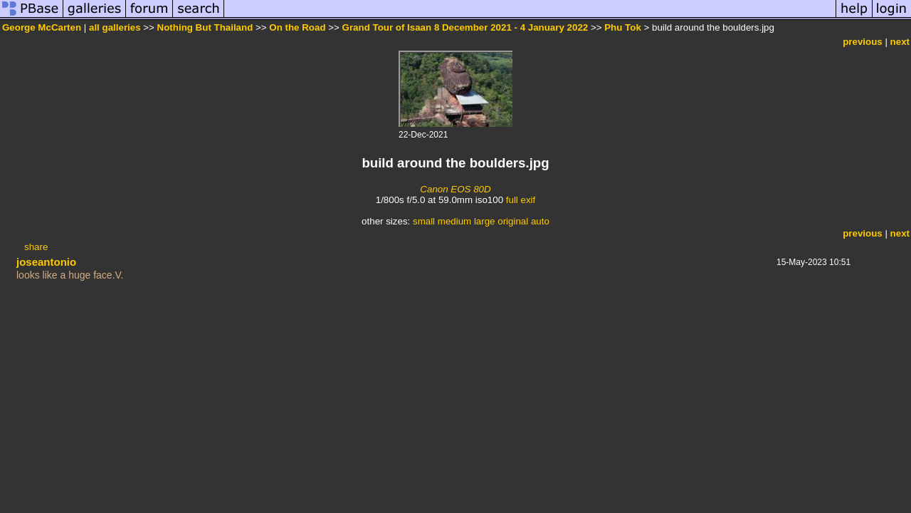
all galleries (115, 27)
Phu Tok (622, 27)
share (36, 247)
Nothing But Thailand (205, 27)
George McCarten (41, 27)
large (484, 221)
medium (454, 221)
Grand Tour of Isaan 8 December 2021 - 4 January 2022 (465, 27)
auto (540, 221)
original (512, 221)
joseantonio (46, 262)
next (900, 41)
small (424, 221)
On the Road (297, 27)
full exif (520, 200)
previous (863, 41)
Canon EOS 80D (455, 189)
